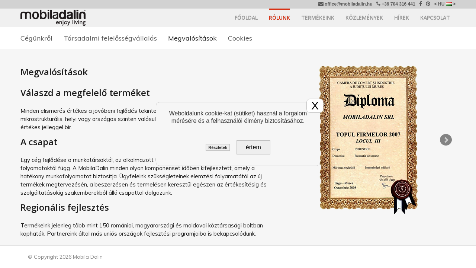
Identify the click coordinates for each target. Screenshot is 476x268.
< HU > (445, 4)
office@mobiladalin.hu (345, 4)
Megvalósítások (192, 38)
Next (446, 140)
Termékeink (317, 17)
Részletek (217, 147)
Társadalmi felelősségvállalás (110, 38)
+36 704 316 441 (395, 4)
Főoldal (246, 17)
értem (253, 147)
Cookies (240, 38)
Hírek (401, 17)
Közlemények (364, 17)
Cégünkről (36, 38)
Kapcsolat (435, 17)
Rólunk (279, 17)
